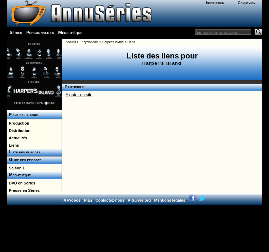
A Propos (72, 200)
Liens (13, 145)
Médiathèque (70, 32)
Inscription (215, 3)
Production (18, 123)
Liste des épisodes (23, 151)
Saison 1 (16, 168)
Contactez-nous (110, 200)
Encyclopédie (89, 42)
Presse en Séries (23, 190)
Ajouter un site (78, 94)
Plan (88, 200)
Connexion (246, 3)
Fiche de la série (22, 114)
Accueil (70, 42)
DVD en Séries (21, 183)
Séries (15, 32)
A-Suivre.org (139, 200)
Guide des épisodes (24, 159)
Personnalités (40, 32)
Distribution (18, 130)
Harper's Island (113, 42)
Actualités (17, 138)
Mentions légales (169, 200)
